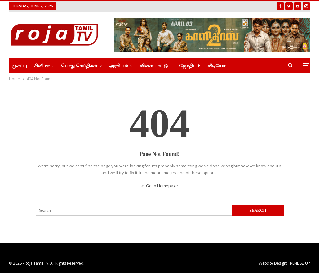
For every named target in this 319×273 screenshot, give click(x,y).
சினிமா (42, 65)
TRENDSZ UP (299, 263)
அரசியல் (118, 65)
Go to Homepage (159, 186)
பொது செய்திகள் (79, 65)
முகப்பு (19, 65)
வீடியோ (216, 65)
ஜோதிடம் (189, 65)
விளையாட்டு (154, 65)
